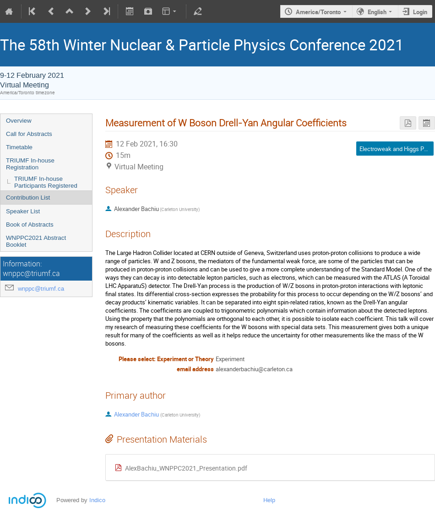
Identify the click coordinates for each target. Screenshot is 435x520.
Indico (97, 500)
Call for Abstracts (29, 133)
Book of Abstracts (30, 224)
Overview (19, 120)
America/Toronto (318, 12)
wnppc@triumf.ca (41, 288)
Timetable (19, 147)
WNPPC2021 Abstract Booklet (36, 241)
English (377, 12)
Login (420, 12)
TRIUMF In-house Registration (30, 164)
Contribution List (28, 197)
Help (269, 500)
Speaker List (23, 211)
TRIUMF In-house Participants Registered (45, 182)
